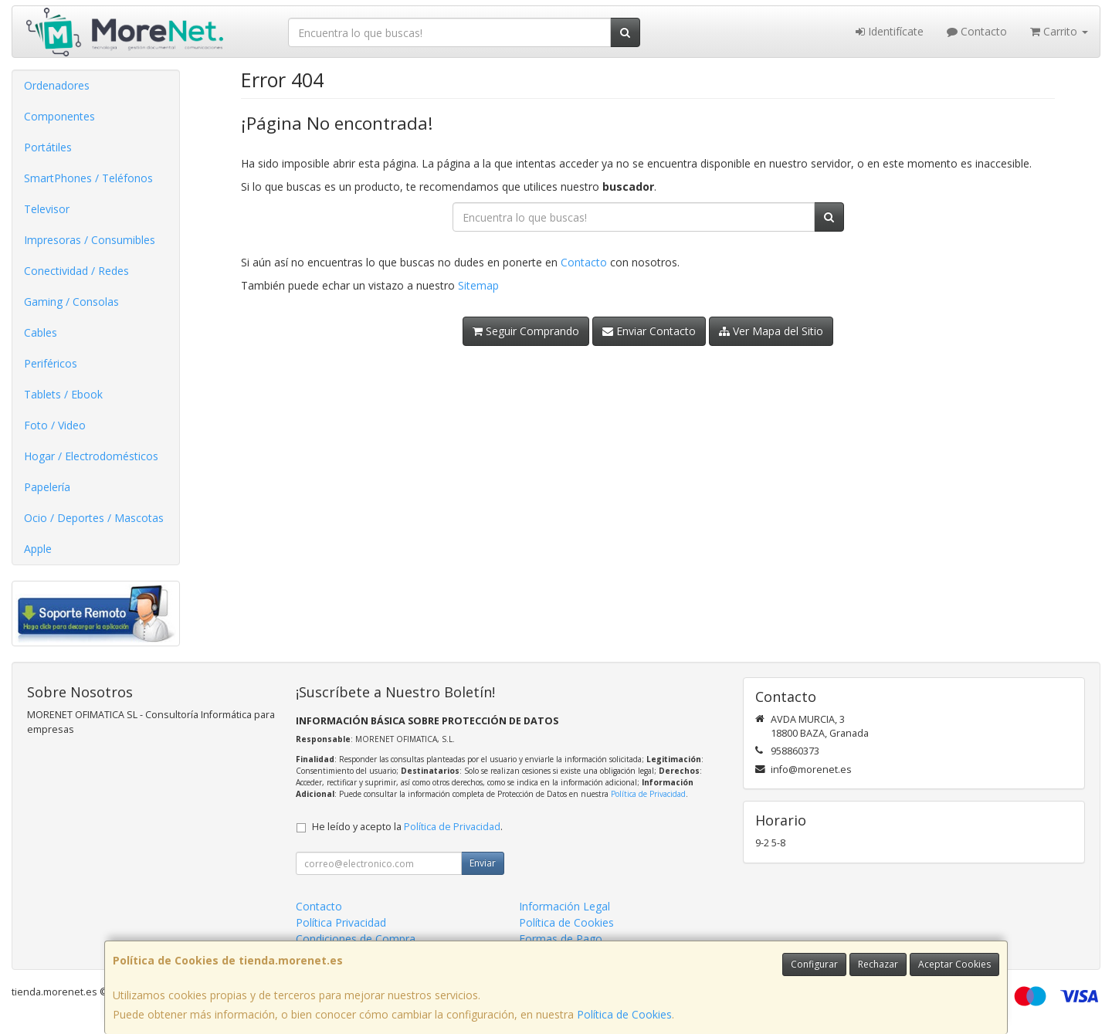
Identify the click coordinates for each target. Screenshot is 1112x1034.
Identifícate (890, 31)
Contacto (977, 31)
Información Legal (564, 906)
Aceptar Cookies (954, 964)
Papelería (47, 487)
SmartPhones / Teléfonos (88, 178)
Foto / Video (55, 425)
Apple (38, 548)
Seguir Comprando (526, 331)
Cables (40, 332)
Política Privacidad (341, 922)
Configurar (814, 964)
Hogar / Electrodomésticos (91, 456)
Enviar (483, 863)
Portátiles (48, 147)
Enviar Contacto (649, 331)
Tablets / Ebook (63, 394)
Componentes (59, 116)
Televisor (47, 209)
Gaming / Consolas (71, 301)
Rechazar (878, 964)
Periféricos (50, 363)
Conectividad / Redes (76, 270)
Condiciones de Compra (355, 938)
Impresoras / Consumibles (89, 239)
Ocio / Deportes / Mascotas (94, 517)
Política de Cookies (624, 1014)
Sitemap (478, 285)
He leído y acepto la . (407, 826)
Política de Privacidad (648, 793)
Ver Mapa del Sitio (771, 331)
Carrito (1059, 31)
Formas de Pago (560, 938)
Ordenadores (57, 85)
